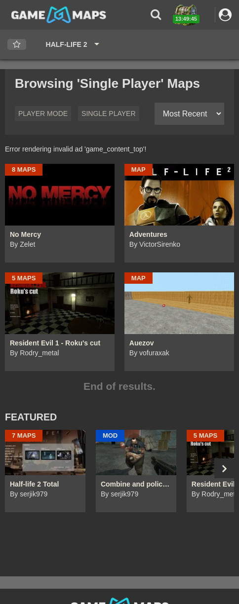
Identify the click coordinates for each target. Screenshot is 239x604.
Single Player (108, 113)
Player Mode (43, 113)
